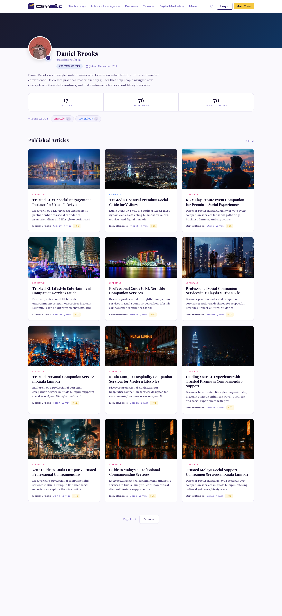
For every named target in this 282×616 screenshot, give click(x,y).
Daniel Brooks (41, 226)
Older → (149, 519)
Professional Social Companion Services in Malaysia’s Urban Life (213, 290)
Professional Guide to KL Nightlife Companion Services (137, 290)
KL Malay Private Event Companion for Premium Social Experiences (215, 202)
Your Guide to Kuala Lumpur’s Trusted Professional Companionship (64, 472)
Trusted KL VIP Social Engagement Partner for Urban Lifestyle (61, 202)
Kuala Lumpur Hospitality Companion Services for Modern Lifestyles (140, 379)
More (194, 6)
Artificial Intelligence (105, 6)
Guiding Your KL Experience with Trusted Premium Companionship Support (214, 381)
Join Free (244, 6)
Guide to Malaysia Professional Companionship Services (134, 472)
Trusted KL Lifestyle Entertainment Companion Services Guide (61, 290)
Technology (77, 6)
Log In (224, 6)
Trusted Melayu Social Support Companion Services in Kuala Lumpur (217, 472)
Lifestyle (62, 119)
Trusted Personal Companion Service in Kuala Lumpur (63, 379)
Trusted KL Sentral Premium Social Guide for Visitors (138, 202)
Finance (149, 6)
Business (131, 6)
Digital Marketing (171, 6)
